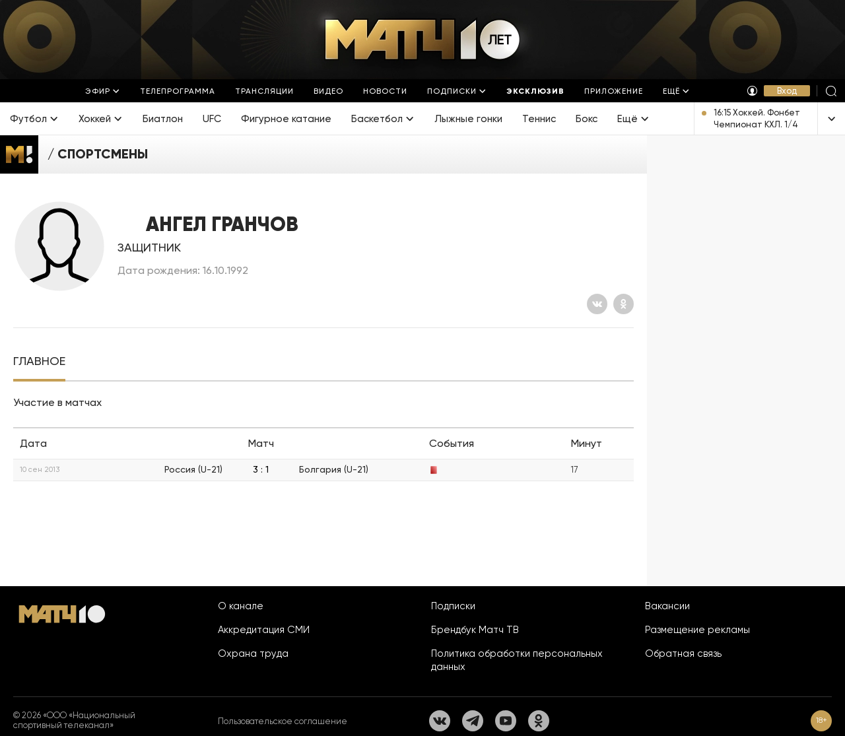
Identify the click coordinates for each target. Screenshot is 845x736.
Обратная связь (683, 653)
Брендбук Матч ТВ (475, 630)
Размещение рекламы (697, 630)
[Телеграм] (472, 720)
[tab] (39, 361)
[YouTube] (505, 720)
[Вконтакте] (597, 304)
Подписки (453, 606)
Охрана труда (253, 653)
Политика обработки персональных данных (517, 660)
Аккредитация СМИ (264, 630)
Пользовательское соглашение (282, 721)
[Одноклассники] (623, 304)
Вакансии (667, 606)
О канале (240, 606)
